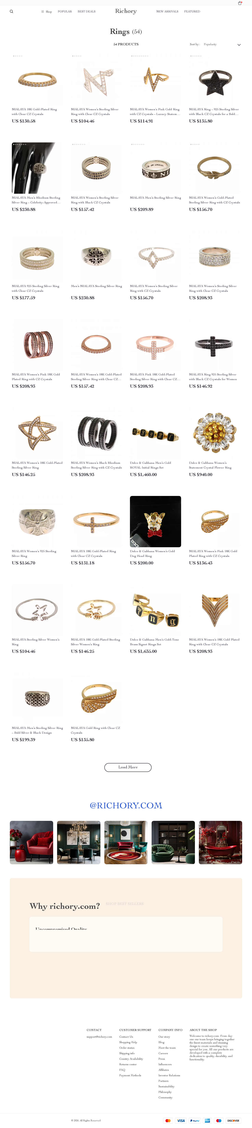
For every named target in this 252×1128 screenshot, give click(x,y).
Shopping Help (128, 1042)
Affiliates (163, 1070)
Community (165, 1097)
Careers (163, 1053)
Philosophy (165, 1092)
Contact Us (126, 1037)
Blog (161, 1042)
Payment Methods (130, 1075)
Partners (163, 1081)
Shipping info (127, 1053)
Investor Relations (169, 1075)
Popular (65, 11)
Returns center (128, 1064)
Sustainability (166, 1086)
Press (161, 1059)
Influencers (165, 1064)
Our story (164, 1037)
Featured (192, 11)
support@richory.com (99, 1037)
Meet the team (167, 1048)
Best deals (86, 11)
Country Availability (131, 1059)
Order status (126, 1048)
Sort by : (195, 44)
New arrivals (167, 11)
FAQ (122, 1070)
